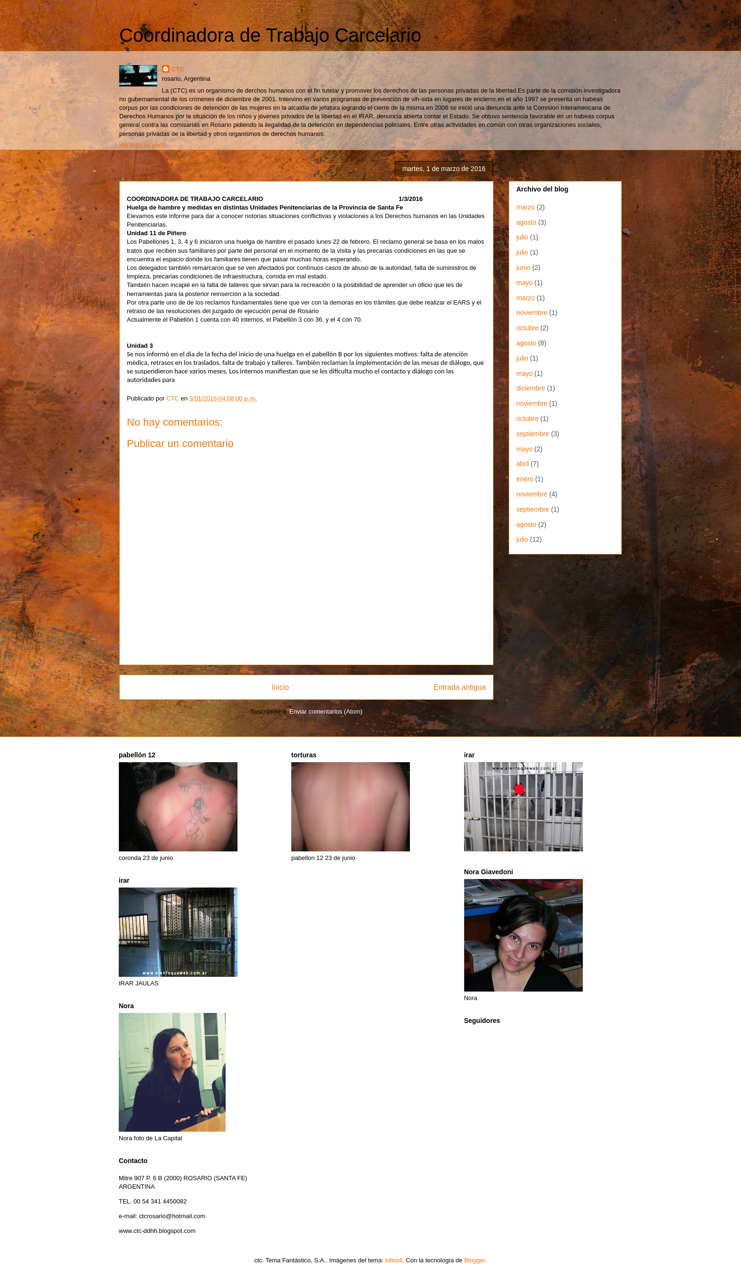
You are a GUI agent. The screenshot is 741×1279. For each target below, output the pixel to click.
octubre (527, 328)
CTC (177, 69)
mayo (524, 282)
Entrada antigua (460, 687)
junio (523, 267)
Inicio (280, 687)
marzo (525, 207)
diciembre (530, 388)
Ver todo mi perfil (142, 145)
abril (522, 464)
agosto (526, 222)
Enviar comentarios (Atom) (325, 711)
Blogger (474, 1260)
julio (522, 237)
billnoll (393, 1260)
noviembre (531, 312)
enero (524, 479)
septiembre (532, 434)
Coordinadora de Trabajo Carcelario (270, 35)
